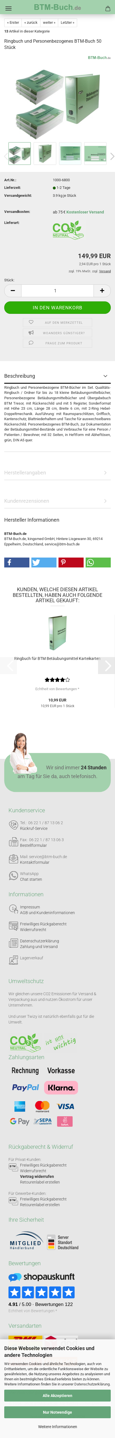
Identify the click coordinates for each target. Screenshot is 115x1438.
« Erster (13, 22)
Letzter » (67, 22)
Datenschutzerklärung (92, 1384)
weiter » (49, 22)
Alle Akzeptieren (57, 1395)
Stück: (9, 280)
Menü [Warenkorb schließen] (8, 8)
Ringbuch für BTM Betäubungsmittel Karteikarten (57, 658)
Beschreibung (19, 376)
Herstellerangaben (25, 473)
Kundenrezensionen (26, 501)
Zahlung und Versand (39, 946)
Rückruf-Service (33, 828)
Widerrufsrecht (33, 929)
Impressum (30, 907)
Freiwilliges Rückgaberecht (43, 924)
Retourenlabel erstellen (40, 1182)
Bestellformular (33, 845)
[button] (12, 290)
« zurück (31, 22)
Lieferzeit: (12, 187)
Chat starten (31, 879)
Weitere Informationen (57, 1426)
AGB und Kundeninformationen (47, 912)
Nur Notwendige (57, 1412)
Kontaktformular (34, 862)
